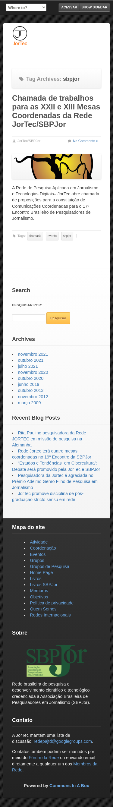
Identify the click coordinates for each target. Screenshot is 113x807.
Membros (39, 590)
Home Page (41, 572)
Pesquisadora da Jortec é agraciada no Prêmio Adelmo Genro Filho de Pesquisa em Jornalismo (55, 481)
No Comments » (85, 141)
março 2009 (29, 402)
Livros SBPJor (43, 584)
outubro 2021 (30, 360)
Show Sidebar (94, 7)
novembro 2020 (33, 372)
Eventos (38, 554)
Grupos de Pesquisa (49, 566)
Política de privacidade (52, 603)
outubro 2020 (30, 378)
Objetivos (39, 596)
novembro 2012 (33, 396)
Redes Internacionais (50, 615)
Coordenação (43, 548)
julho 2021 (28, 366)
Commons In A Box (69, 785)
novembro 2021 (33, 354)
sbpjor (67, 236)
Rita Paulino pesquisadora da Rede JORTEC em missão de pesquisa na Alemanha (49, 438)
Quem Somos (43, 609)
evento (52, 236)
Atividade (39, 542)
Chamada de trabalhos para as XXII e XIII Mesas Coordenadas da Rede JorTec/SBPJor (56, 111)
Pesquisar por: (27, 305)
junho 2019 (28, 384)
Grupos (37, 560)
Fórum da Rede (44, 757)
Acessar (69, 7)
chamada (35, 236)
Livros (35, 578)
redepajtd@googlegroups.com (63, 741)
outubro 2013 (30, 390)
